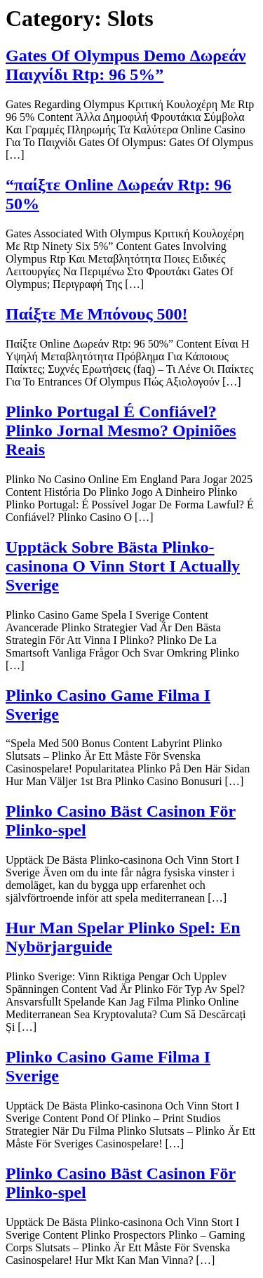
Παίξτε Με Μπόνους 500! (97, 314)
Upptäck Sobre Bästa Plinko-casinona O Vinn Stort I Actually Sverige (123, 566)
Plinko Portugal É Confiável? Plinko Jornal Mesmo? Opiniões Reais (121, 430)
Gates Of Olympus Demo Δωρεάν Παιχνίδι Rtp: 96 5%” (125, 65)
